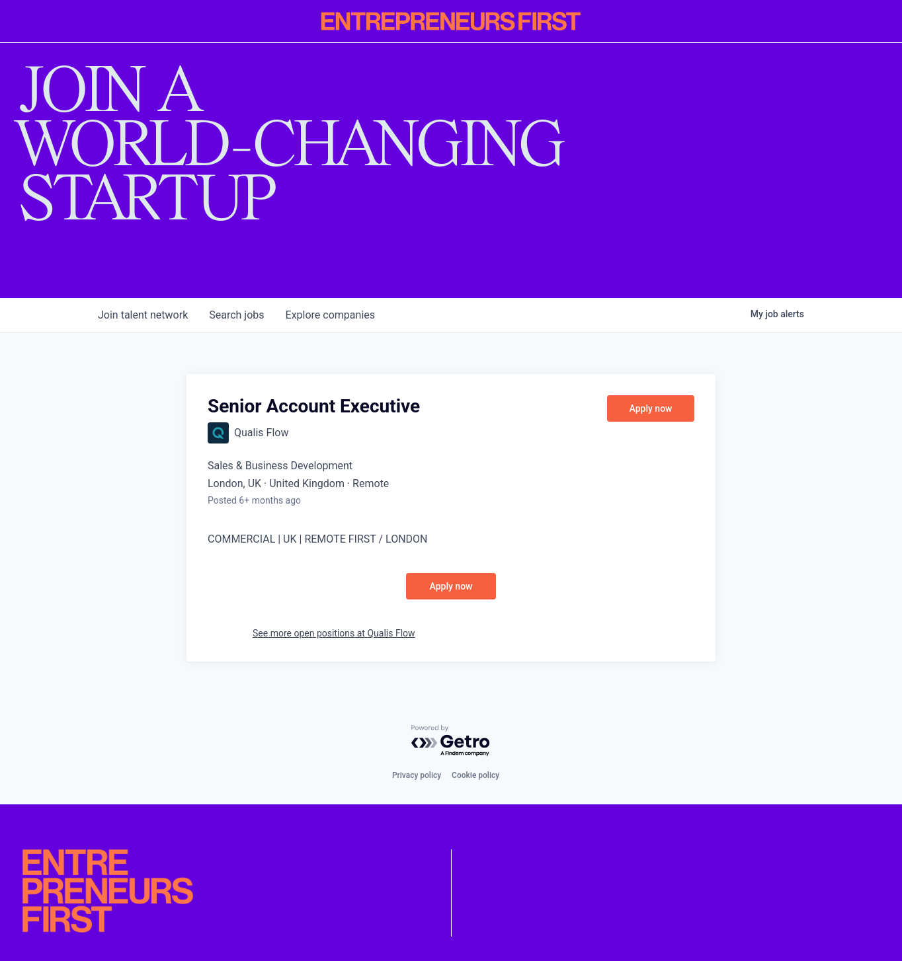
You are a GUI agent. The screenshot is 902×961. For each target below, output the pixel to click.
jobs (236, 315)
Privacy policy (416, 775)
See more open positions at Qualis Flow (334, 633)
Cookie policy (475, 775)
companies (330, 315)
